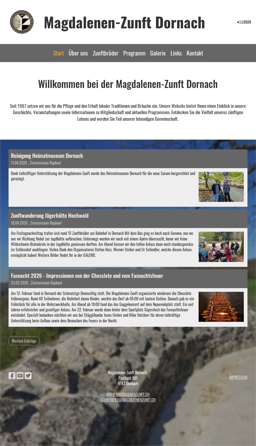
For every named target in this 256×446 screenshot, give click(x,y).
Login (243, 22)
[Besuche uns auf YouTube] (20, 375)
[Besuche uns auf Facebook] (12, 375)
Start (58, 52)
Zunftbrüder (105, 52)
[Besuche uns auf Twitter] (28, 375)
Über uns (78, 52)
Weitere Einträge (24, 341)
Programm (134, 52)
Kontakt (195, 52)
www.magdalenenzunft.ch (128, 394)
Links (176, 52)
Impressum (238, 377)
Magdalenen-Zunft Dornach (124, 21)
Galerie (158, 52)
